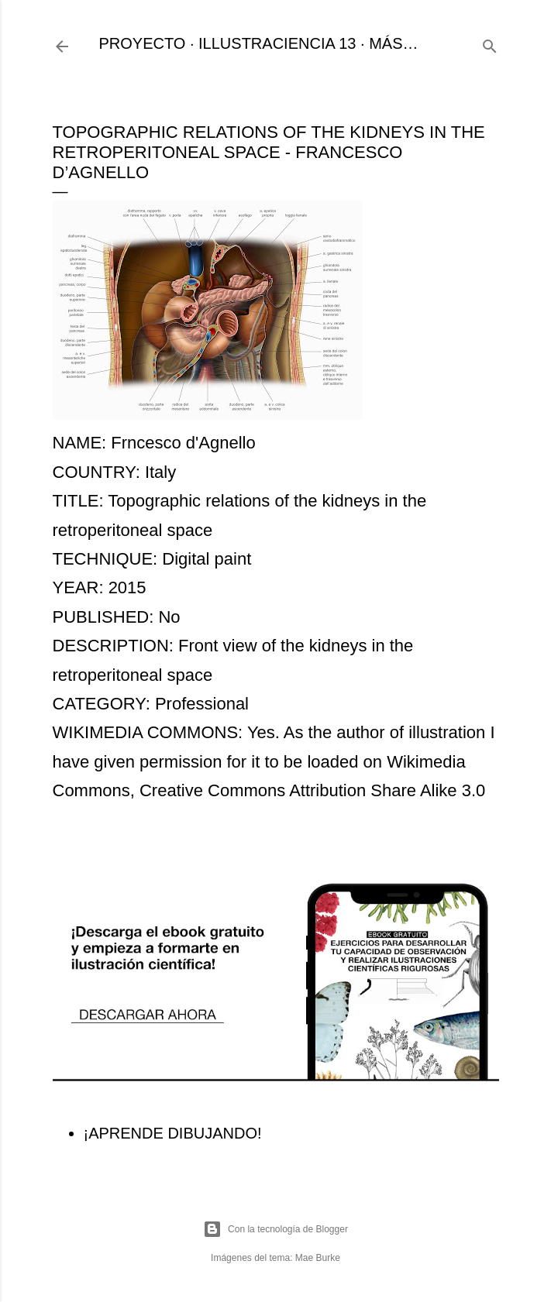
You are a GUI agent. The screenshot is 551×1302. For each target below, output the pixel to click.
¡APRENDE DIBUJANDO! (173, 1133)
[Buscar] (489, 44)
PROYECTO (142, 43)
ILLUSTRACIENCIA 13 (277, 43)
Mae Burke (317, 1257)
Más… (393, 43)
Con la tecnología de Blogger (275, 1229)
